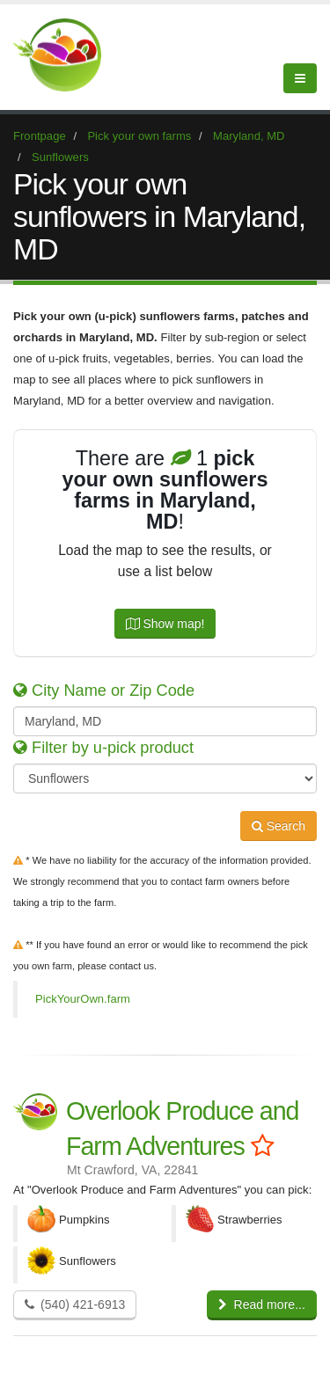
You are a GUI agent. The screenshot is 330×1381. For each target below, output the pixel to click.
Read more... (261, 1304)
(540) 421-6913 (75, 1304)
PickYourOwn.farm (82, 998)
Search (278, 826)
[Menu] (300, 78)
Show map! (165, 624)
